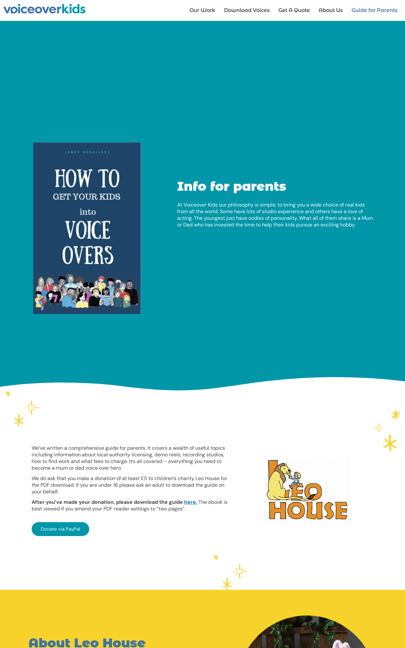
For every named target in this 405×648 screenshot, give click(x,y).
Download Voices (247, 10)
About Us (331, 10)
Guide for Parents (374, 10)
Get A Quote (294, 10)
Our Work (202, 10)
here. (190, 502)
